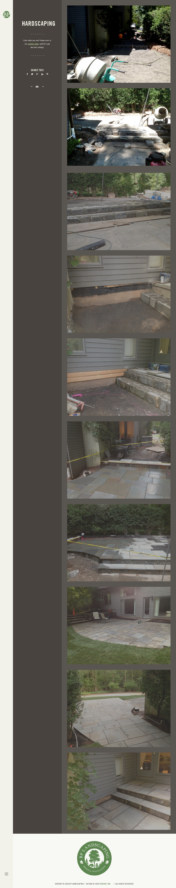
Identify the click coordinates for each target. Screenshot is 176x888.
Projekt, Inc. (105, 884)
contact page (33, 44)
